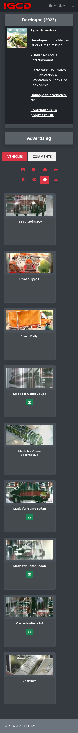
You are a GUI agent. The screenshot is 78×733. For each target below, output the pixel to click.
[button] (52, 6)
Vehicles (15, 156)
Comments (42, 156)
